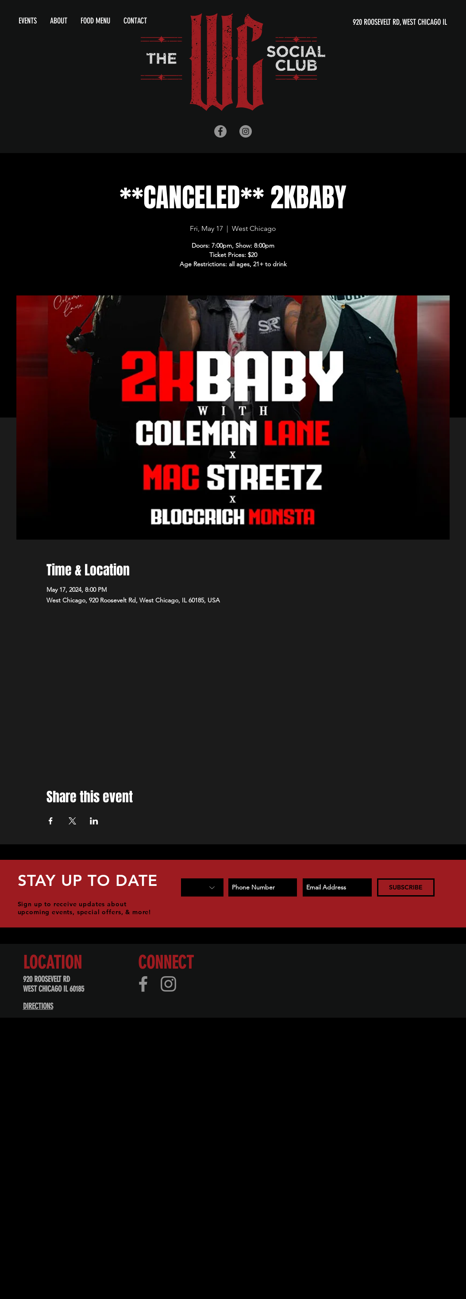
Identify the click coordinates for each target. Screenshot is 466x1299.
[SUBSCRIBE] (406, 887)
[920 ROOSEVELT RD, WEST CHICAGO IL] (361, 22)
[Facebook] (143, 983)
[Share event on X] (72, 820)
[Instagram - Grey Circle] (245, 131)
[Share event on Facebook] (50, 820)
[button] (58, 21)
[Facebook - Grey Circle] (220, 131)
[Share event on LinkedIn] (94, 820)
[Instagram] (168, 983)
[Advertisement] (226, 1112)
